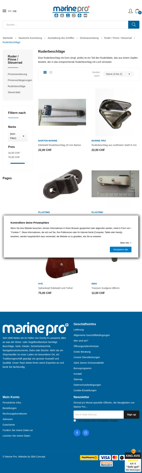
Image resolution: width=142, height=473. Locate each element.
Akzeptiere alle (120, 249)
